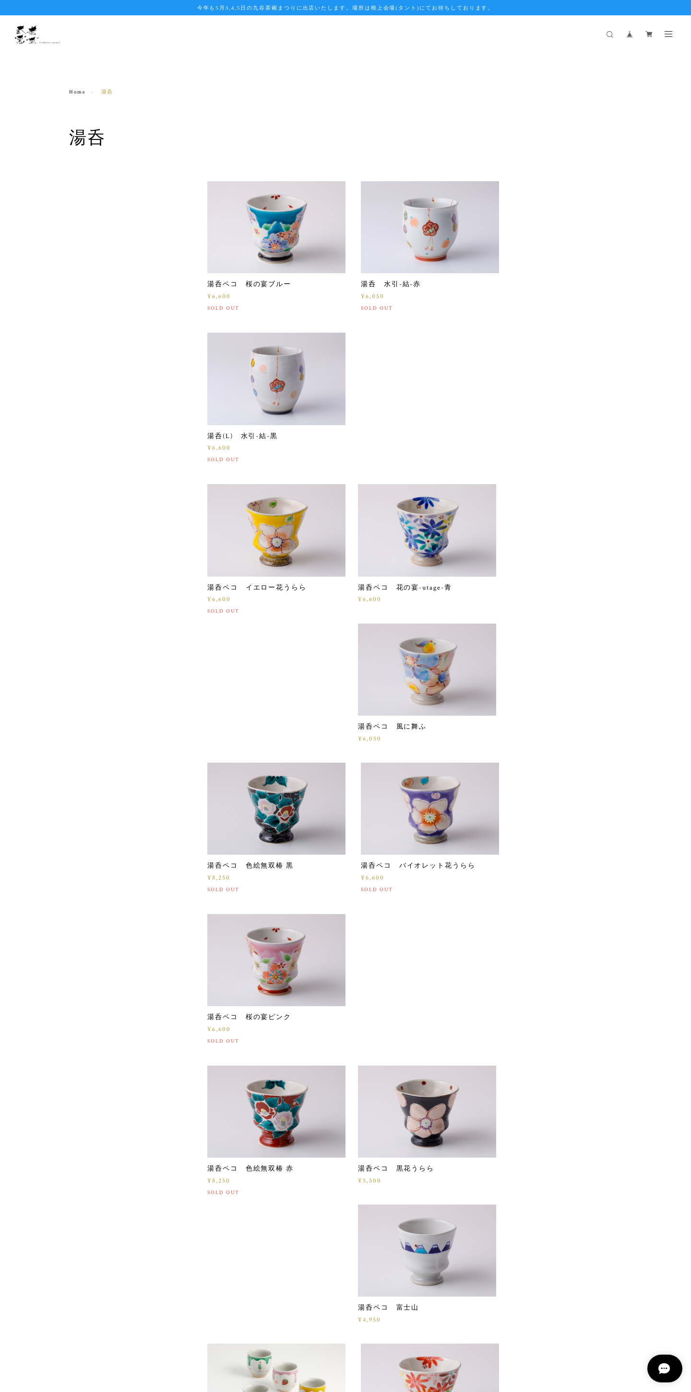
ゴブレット (86, 239)
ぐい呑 (79, 329)
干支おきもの (89, 442)
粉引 (76, 577)
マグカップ (86, 194)
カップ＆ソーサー (95, 352)
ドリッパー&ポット (98, 419)
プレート (82, 374)
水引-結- (82, 509)
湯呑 (76, 307)
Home (77, 92)
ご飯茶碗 (82, 262)
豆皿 (76, 397)
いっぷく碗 (86, 216)
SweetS (80, 464)
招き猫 (79, 487)
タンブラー (86, 554)
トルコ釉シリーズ (95, 284)
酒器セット (86, 532)
